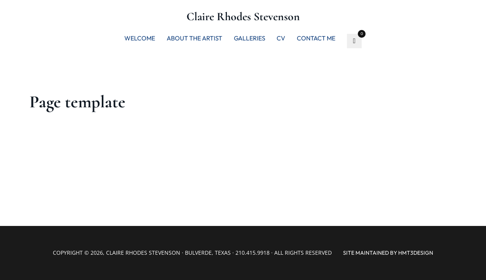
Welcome (139, 38)
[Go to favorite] (354, 41)
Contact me (316, 38)
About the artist (194, 38)
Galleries (249, 38)
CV (281, 38)
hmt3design (415, 252)
